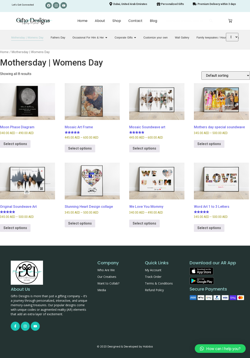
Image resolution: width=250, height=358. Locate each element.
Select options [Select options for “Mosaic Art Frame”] (80, 148)
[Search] (185, 21)
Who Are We (106, 270)
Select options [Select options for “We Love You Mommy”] (144, 223)
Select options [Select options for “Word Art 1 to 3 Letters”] (209, 228)
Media (101, 290)
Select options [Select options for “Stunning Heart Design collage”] (80, 223)
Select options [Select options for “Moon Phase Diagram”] (15, 144)
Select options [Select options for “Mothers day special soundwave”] (209, 144)
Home (4, 52)
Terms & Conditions (159, 283)
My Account (153, 270)
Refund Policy (154, 290)
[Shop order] (225, 75)
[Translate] (232, 37)
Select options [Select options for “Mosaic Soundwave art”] (144, 148)
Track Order (153, 277)
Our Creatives (106, 277)
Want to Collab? (108, 283)
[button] (220, 348)
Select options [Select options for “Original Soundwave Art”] (15, 228)
